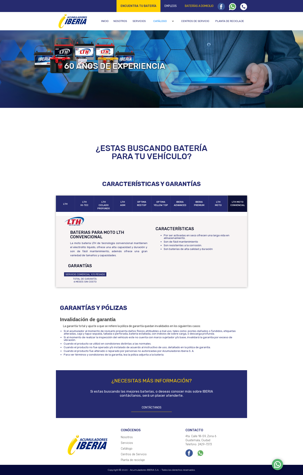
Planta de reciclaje (229, 21)
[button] (164, 21)
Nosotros (120, 21)
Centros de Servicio (134, 454)
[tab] (65, 204)
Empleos (171, 6)
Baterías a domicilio (199, 6)
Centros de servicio (195, 21)
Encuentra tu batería (138, 6)
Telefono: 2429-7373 (198, 444)
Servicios (139, 21)
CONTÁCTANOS (151, 407)
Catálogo (160, 21)
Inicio (105, 21)
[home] (72, 21)
